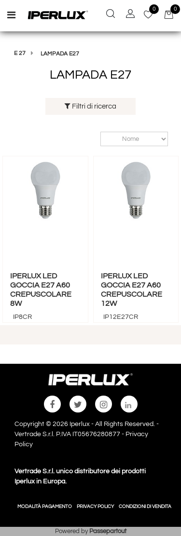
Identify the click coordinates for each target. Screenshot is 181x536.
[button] (110, 15)
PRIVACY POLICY (95, 506)
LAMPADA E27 (60, 54)
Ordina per (96, 139)
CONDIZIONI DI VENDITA (145, 506)
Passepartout (107, 531)
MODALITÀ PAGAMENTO (44, 506)
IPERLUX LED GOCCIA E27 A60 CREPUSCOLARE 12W (131, 290)
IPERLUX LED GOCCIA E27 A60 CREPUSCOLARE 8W (40, 290)
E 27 (20, 53)
